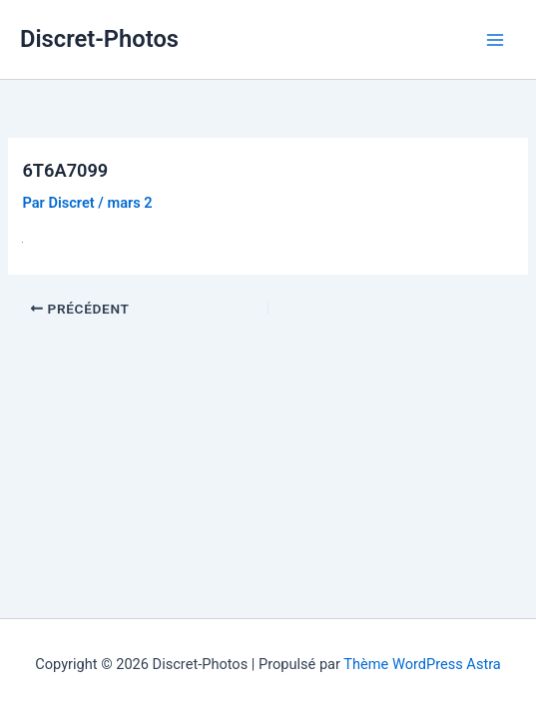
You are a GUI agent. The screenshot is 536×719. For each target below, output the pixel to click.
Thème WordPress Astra (421, 664)
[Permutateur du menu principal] (495, 40)
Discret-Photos (99, 39)
